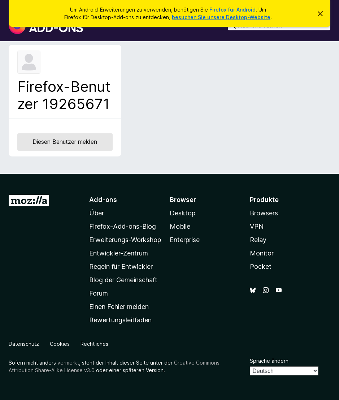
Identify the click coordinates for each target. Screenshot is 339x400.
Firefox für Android (232, 10)
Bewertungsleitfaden (120, 320)
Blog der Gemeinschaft (123, 280)
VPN (257, 226)
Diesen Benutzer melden (64, 141)
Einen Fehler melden (119, 306)
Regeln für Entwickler (121, 266)
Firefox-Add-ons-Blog (122, 226)
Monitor (262, 253)
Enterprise (185, 240)
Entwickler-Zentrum (118, 253)
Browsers (264, 213)
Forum (98, 293)
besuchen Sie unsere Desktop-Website (221, 17)
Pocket (260, 266)
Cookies (60, 344)
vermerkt (68, 363)
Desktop (182, 213)
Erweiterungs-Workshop (125, 240)
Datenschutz (24, 344)
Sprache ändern (269, 361)
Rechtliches (94, 344)
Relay (258, 240)
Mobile (180, 226)
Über (96, 213)
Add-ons (103, 199)
